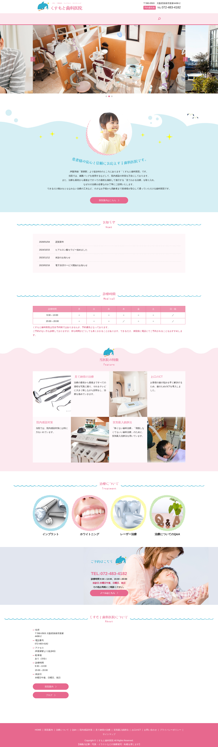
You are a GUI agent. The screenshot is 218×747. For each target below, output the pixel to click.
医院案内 (60, 20)
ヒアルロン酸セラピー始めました (71, 248)
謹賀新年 (59, 240)
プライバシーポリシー (170, 728)
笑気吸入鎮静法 (121, 728)
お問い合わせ (150, 728)
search (177, 18)
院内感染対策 (116, 20)
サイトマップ (109, 732)
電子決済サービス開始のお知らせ (71, 264)
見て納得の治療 (140, 20)
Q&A (99, 20)
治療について (80, 20)
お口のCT (136, 728)
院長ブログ (162, 20)
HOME (44, 20)
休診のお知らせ (62, 256)
